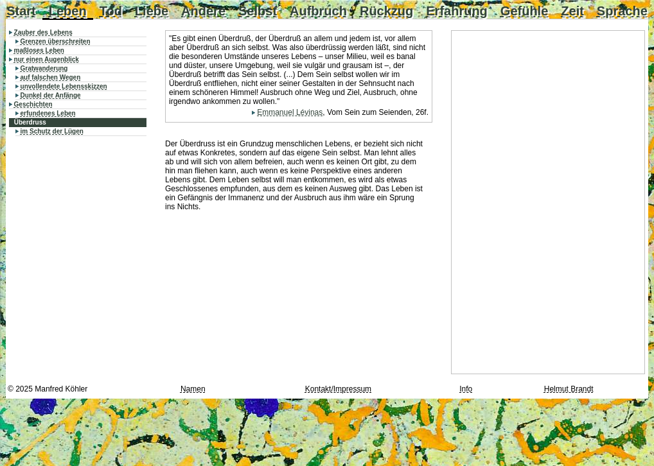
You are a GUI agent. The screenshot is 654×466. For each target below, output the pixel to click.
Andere (203, 11)
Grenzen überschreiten (56, 41)
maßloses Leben (39, 50)
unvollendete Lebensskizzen (64, 86)
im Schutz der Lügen (52, 131)
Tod (111, 11)
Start (21, 11)
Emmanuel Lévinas (290, 112)
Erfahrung (457, 11)
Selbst (257, 11)
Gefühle (524, 11)
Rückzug (386, 11)
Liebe (151, 11)
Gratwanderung (44, 68)
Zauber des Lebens (43, 32)
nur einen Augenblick (46, 59)
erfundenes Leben (48, 113)
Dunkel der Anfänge (51, 95)
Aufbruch (318, 11)
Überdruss (30, 122)
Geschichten (33, 104)
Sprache (622, 11)
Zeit (572, 11)
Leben (68, 11)
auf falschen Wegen (51, 77)
